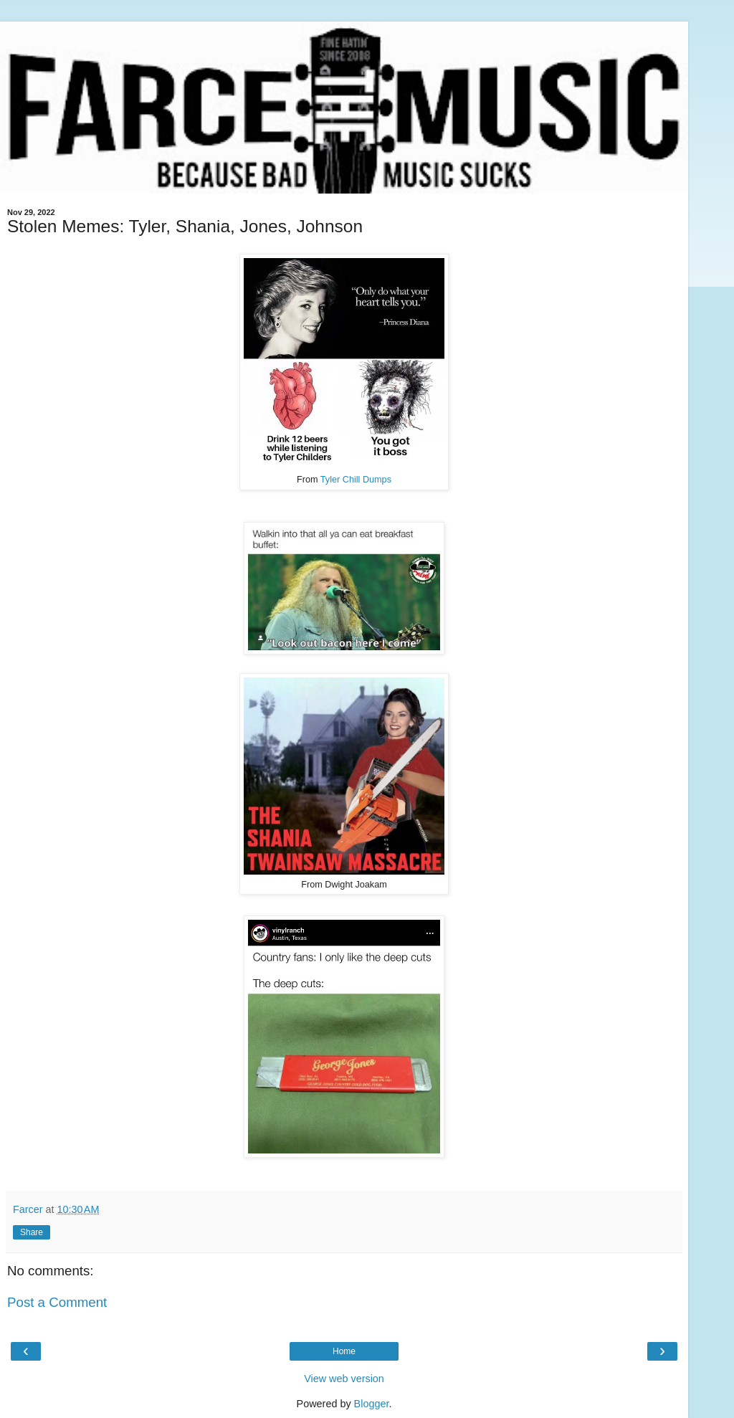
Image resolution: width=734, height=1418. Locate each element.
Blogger (371, 1403)
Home (344, 1351)
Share (31, 1232)
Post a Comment (57, 1302)
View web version (344, 1378)
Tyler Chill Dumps (355, 480)
